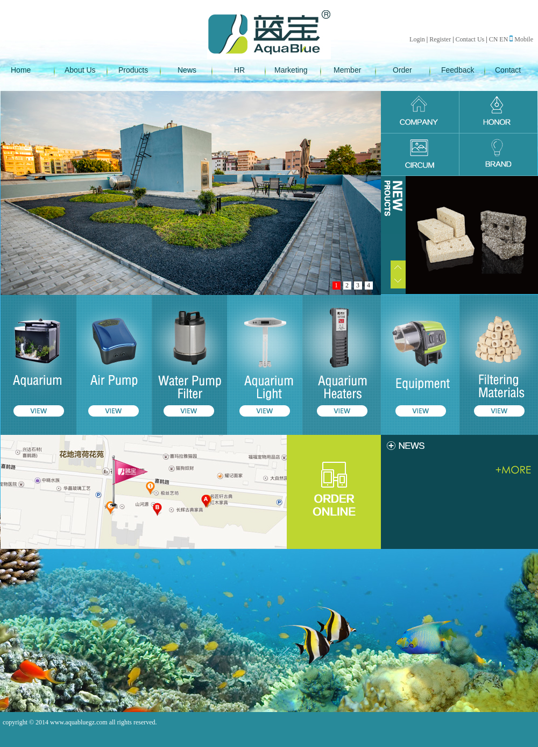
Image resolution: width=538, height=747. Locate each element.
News (187, 70)
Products (133, 70)
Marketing (290, 70)
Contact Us (470, 39)
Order (402, 70)
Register (440, 39)
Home (21, 70)
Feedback (457, 70)
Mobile (521, 39)
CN (493, 39)
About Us (80, 70)
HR (239, 70)
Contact (508, 70)
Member (347, 70)
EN (503, 39)
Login (417, 39)
